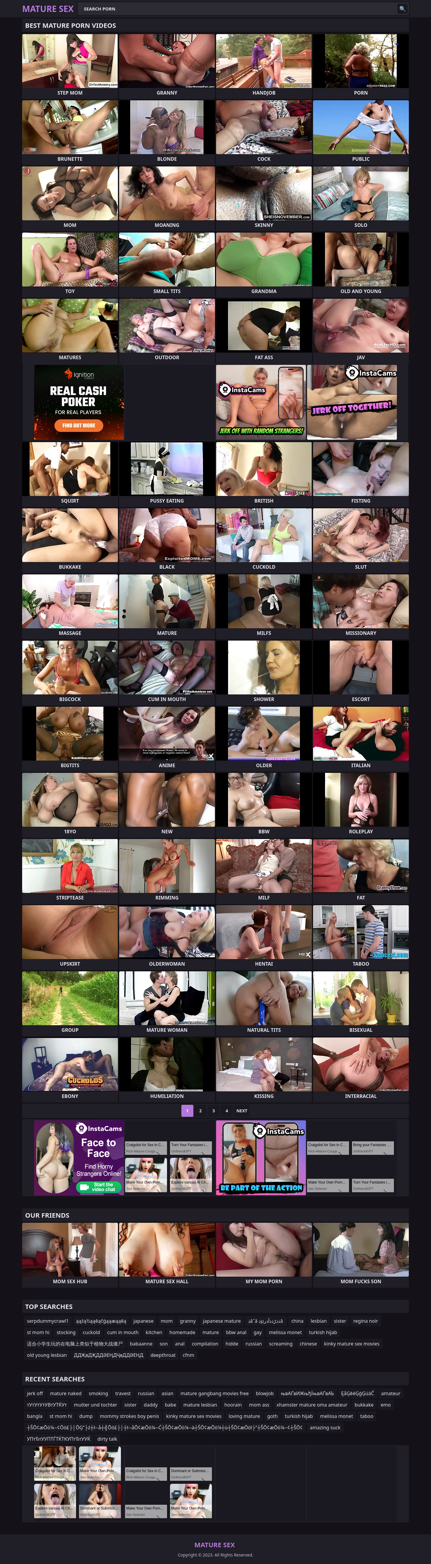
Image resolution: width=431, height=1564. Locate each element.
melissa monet (285, 1332)
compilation (205, 1343)
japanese (143, 1321)
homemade (182, 1332)
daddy (151, 1404)
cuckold (91, 1332)
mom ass (259, 1404)
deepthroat (163, 1355)
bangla (35, 1416)
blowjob (265, 1393)
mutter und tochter (95, 1404)
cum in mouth (123, 1332)
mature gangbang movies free (214, 1393)
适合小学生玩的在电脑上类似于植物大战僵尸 (75, 1343)
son (164, 1343)
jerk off (35, 1393)
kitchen (154, 1332)
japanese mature (222, 1321)
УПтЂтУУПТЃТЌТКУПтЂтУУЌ (58, 1439)
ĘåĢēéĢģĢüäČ (357, 1393)
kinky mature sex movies (352, 1343)
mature (210, 1332)
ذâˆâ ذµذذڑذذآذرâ (266, 1321)
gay (258, 1332)
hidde (232, 1343)
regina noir (365, 1321)
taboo (367, 1416)
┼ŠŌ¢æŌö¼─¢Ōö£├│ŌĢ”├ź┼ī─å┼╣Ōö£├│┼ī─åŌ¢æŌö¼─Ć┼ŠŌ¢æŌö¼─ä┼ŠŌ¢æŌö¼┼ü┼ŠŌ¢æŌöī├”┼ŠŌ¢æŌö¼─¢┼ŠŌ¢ (165, 1427)
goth (272, 1416)
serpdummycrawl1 (48, 1321)
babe (170, 1404)
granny (188, 1321)
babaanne (141, 1343)
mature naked (65, 1393)
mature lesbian (200, 1404)
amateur (390, 1393)
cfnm (188, 1355)
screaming (280, 1343)
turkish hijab (323, 1332)
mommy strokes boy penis (129, 1416)
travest (123, 1393)
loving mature (244, 1416)
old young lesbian (47, 1355)
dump (86, 1416)
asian (168, 1393)
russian (253, 1343)
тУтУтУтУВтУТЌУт (47, 1404)
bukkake (364, 1404)
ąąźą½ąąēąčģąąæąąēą (101, 1321)
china (297, 1321)
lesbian (319, 1321)
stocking (66, 1332)
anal (180, 1343)
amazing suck (325, 1427)
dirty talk (107, 1439)
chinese (308, 1343)
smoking (98, 1393)
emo (386, 1404)
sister (340, 1321)
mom (167, 1321)
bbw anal (236, 1332)
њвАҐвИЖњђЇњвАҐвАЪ (307, 1393)
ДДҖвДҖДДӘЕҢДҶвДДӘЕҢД (108, 1355)
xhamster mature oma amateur (312, 1404)
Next (242, 1111)
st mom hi (38, 1332)
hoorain (233, 1404)
